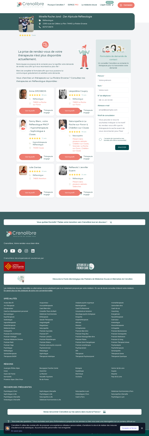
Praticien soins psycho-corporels (50, 345)
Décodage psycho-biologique (85, 314)
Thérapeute (79, 353)
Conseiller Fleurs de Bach (48, 311)
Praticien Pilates (80, 339)
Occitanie (78, 377)
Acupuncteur (44, 303)
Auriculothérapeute (46, 305)
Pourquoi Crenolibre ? (56, 5)
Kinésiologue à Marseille (12, 400)
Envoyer (122, 147)
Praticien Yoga (9, 345)
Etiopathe (78, 317)
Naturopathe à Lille (46, 397)
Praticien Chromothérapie (12, 334)
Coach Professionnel (82, 308)
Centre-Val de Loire (117, 368)
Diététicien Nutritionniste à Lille (50, 400)
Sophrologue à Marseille (48, 391)
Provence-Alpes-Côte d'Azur (13, 379)
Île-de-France (44, 379)
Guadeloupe (79, 371)
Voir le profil (30, 111)
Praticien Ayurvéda (46, 331)
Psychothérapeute (117, 348)
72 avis (83, 95)
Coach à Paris (80, 397)
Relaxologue (44, 351)
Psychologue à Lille (46, 394)
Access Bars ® (8, 303)
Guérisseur (115, 320)
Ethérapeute (44, 317)
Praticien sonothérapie (83, 345)
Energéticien (115, 314)
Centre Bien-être (117, 305)
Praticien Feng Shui (81, 334)
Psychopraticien (80, 348)
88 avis (44, 95)
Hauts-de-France (9, 374)
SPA (76, 351)
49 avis (83, 132)
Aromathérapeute (117, 303)
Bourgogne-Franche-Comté (49, 368)
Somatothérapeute (10, 353)
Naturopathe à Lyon (82, 391)
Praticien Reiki (9, 342)
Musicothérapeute (117, 325)
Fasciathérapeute (117, 317)
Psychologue (8, 348)
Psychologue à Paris (10, 391)
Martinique (79, 374)
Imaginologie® (44, 322)
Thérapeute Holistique (47, 356)
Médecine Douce (9, 328)
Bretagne (78, 368)
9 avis (34, 35)
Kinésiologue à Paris (82, 394)
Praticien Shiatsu (45, 342)
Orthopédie (115, 328)
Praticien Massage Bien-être (85, 337)
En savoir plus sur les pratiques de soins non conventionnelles (28, 291)
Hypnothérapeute (10, 322)
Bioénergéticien (80, 305)
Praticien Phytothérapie (48, 339)
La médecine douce (89, 5)
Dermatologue (9, 314)
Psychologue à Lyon (117, 397)
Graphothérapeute (81, 320)
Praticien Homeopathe (118, 334)
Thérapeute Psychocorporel (84, 356)
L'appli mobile (107, 5)
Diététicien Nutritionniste (48, 314)
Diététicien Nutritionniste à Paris (122, 391)
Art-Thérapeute (9, 305)
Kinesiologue (115, 322)
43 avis (44, 171)
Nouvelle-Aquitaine (46, 377)
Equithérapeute (9, 317)
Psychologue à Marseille (12, 397)
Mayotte (114, 374)
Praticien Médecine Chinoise (13, 339)
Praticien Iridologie (10, 337)
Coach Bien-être (45, 308)
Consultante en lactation (83, 311)
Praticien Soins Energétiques (85, 342)
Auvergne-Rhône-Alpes (12, 368)
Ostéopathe (8, 331)
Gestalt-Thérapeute (46, 320)
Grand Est (43, 371)
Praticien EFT (44, 334)
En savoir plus (16, 431)
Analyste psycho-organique (84, 303)
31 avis (83, 174)
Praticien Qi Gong (117, 339)
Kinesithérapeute (9, 325)
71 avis (44, 138)
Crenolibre (8, 243)
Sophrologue (44, 353)
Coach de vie (115, 308)
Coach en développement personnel (16, 311)
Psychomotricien (45, 348)
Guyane (113, 371)
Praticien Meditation (118, 337)
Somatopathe (115, 351)
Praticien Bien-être (81, 331)
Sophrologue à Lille (10, 394)
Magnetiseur (44, 325)
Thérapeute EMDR (10, 356)
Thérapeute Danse (117, 353)
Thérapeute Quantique (119, 356)
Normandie (7, 377)
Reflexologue (8, 351)
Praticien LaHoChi (46, 337)
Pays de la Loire (116, 377)
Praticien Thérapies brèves (120, 342)
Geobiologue (8, 320)
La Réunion (43, 374)
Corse (6, 371)
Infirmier (78, 322)
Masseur (78, 325)
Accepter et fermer (129, 428)
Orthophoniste (80, 328)
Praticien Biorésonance (119, 331)
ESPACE (73, 5)
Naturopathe (44, 328)
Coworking (115, 311)
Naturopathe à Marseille (119, 394)
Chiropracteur (8, 308)
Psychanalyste (116, 345)
